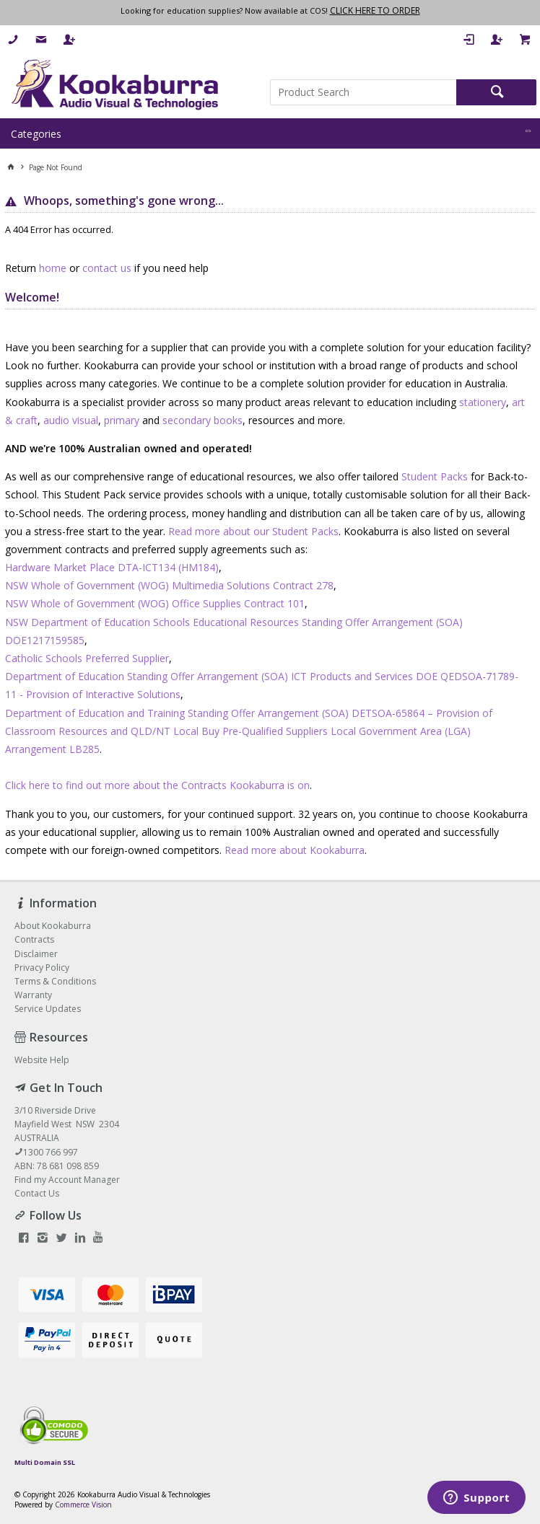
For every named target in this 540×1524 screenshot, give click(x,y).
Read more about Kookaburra (295, 850)
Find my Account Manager (67, 1179)
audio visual (70, 420)
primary (121, 420)
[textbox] (363, 92)
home (52, 268)
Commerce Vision (83, 1504)
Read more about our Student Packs (253, 531)
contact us (106, 268)
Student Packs (434, 476)
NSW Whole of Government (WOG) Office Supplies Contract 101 (155, 603)
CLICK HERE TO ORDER (375, 10)
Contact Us (36, 1193)
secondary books (202, 420)
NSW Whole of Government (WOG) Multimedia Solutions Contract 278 (169, 585)
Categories (36, 134)
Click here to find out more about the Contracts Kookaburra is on (157, 785)
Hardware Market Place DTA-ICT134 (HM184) (112, 567)
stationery (482, 402)
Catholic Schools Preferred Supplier (87, 658)
